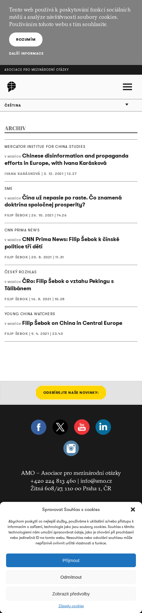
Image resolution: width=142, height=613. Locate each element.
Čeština (13, 105)
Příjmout (71, 560)
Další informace (26, 53)
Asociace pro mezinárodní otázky (37, 69)
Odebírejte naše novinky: (71, 392)
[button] (133, 509)
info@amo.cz (96, 480)
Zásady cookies (71, 606)
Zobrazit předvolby (71, 593)
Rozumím (26, 39)
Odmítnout (71, 577)
